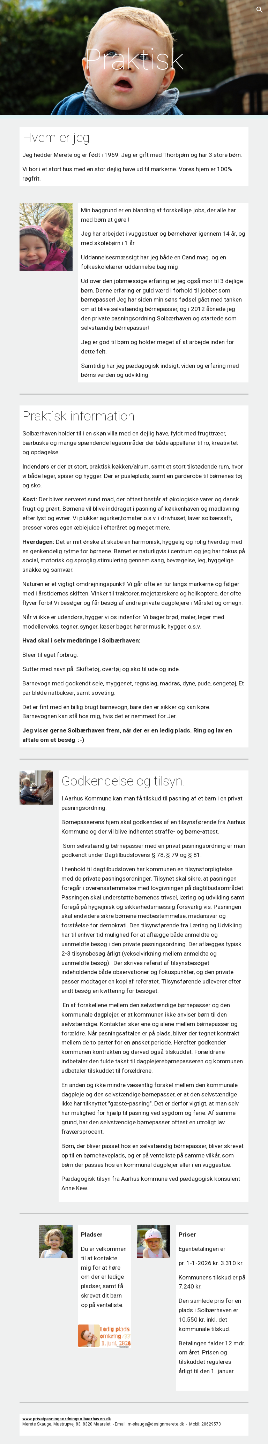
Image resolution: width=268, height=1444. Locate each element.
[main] (134, 59)
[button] (259, 9)
